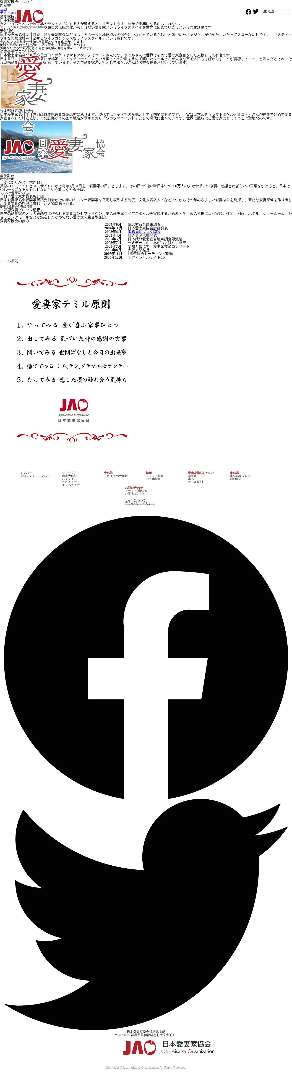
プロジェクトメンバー (35, 476)
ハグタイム (69, 479)
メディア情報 (155, 476)
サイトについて (135, 500)
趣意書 (192, 476)
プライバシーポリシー (140, 503)
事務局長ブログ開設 (144, 232)
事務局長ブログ (240, 476)
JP (265, 11)
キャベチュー (71, 485)
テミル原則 (195, 482)
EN (271, 11)
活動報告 (236, 479)
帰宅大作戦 (69, 476)
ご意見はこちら (135, 493)
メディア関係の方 (137, 490)
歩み (191, 479)
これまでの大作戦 (116, 476)
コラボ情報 (153, 479)
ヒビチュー (69, 482)
